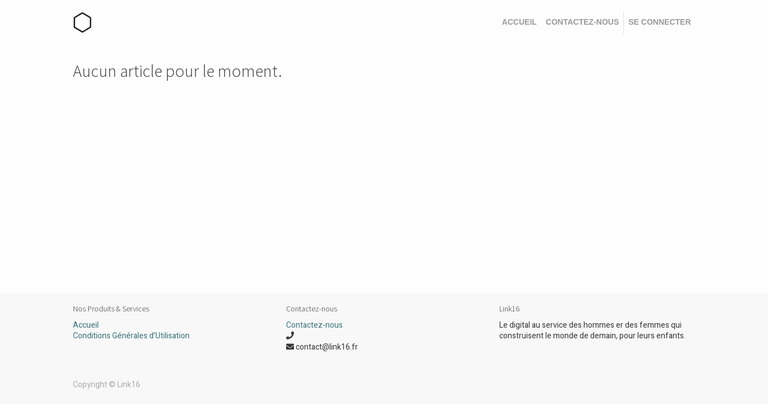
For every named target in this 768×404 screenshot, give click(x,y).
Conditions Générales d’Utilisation (131, 336)
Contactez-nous (314, 325)
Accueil (86, 325)
